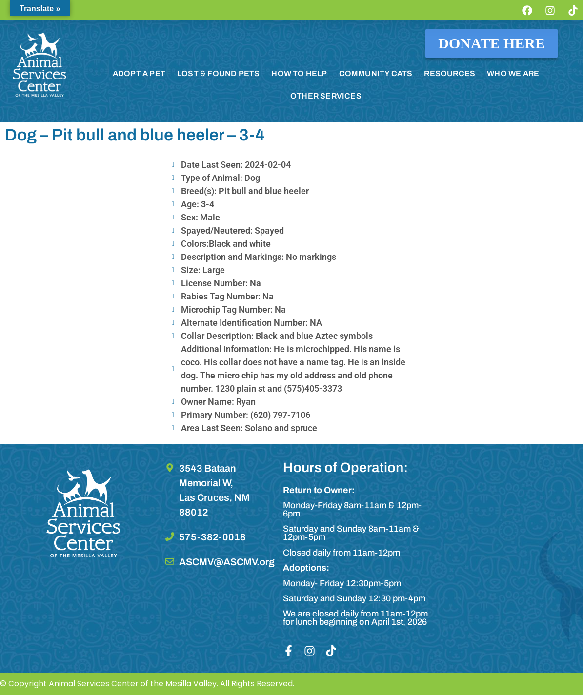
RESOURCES (449, 73)
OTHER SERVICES (326, 96)
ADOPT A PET (139, 73)
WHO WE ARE (513, 73)
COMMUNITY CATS (376, 73)
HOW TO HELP (299, 73)
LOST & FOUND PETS (218, 73)
